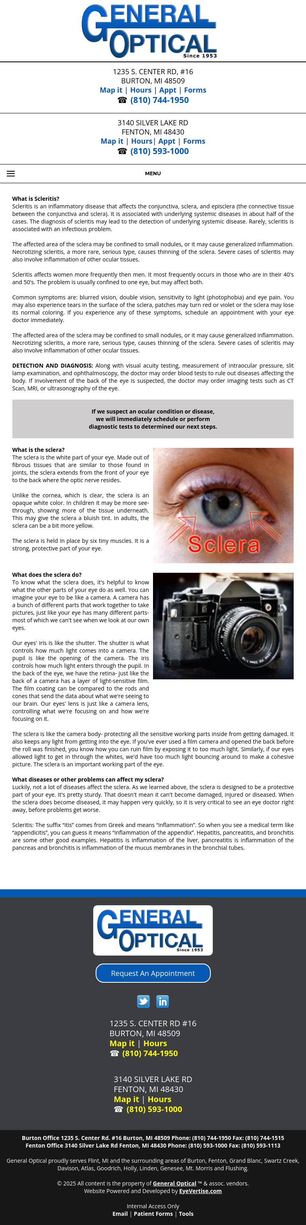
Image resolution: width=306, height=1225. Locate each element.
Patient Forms (153, 1213)
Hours (141, 90)
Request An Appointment (153, 973)
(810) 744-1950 (159, 99)
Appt (168, 90)
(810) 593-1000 (159, 150)
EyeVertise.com (200, 1191)
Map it (111, 90)
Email (120, 1213)
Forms (195, 90)
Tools (186, 1213)
